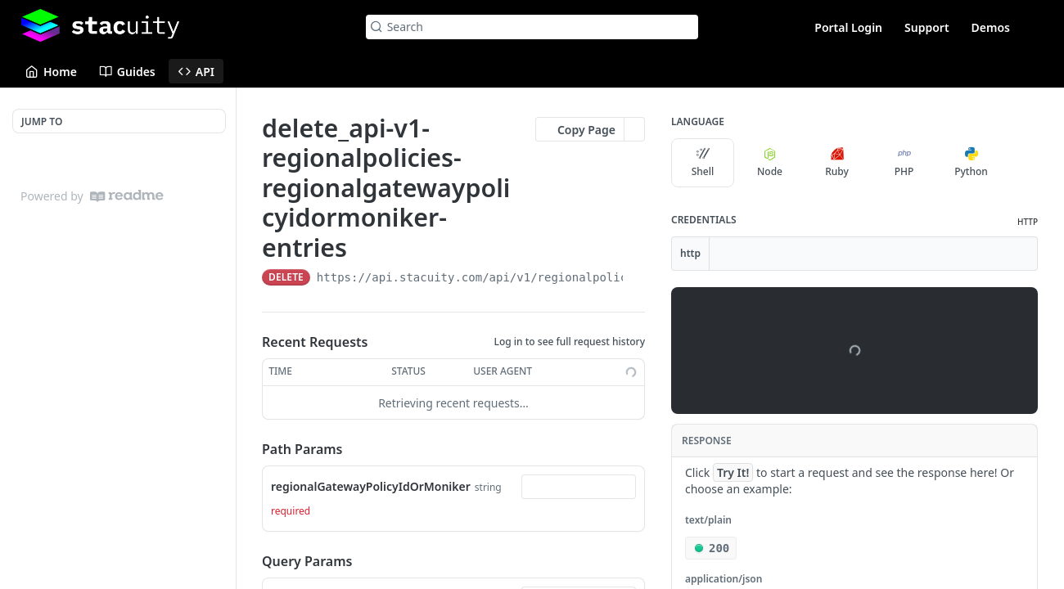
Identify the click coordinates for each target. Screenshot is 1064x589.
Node (769, 162)
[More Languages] (1019, 163)
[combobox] (578, 486)
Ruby (837, 162)
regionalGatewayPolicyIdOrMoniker (371, 486)
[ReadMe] (127, 196)
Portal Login (848, 27)
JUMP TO (41, 121)
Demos (991, 27)
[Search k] (532, 27)
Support (926, 27)
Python (971, 162)
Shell (703, 162)
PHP (904, 162)
